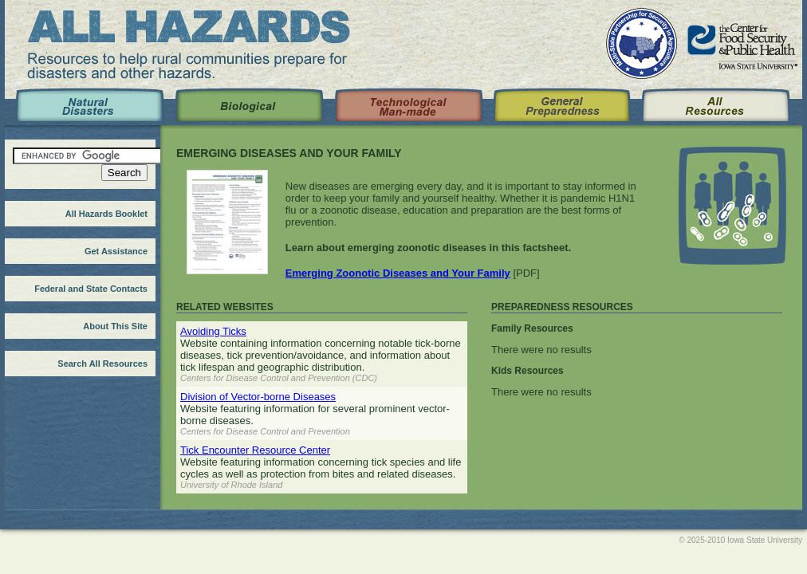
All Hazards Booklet (106, 213)
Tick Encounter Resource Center (255, 450)
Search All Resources (102, 363)
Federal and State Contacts (91, 288)
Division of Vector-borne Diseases (258, 397)
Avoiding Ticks (213, 331)
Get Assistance (116, 251)
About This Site (115, 326)
